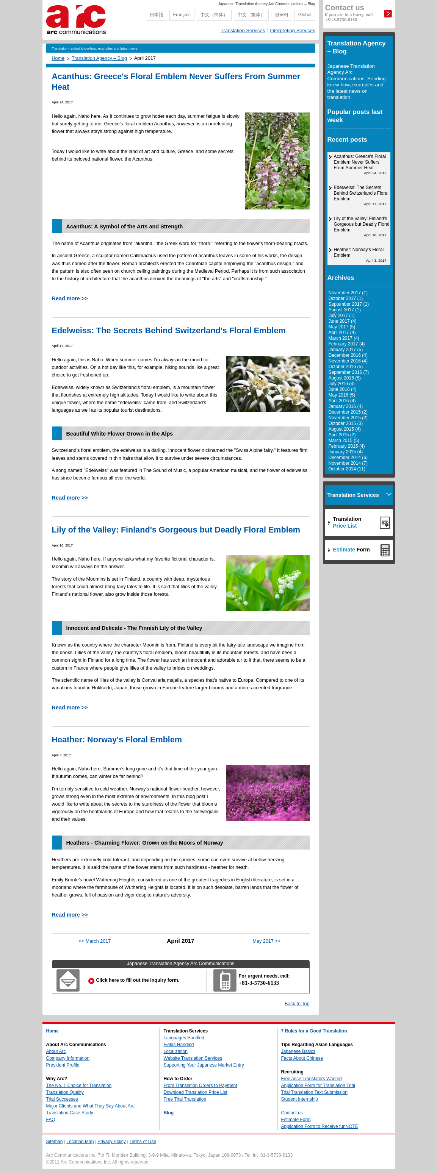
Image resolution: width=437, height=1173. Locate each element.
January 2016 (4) (346, 406)
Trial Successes (62, 1099)
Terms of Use (142, 1141)
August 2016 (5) (345, 378)
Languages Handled (184, 1037)
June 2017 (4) (343, 321)
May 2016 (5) (342, 395)
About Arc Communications (76, 1044)
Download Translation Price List (195, 1092)
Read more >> (70, 298)
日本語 (156, 14)
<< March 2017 (94, 941)
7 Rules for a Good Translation (314, 1031)
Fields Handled (179, 1044)
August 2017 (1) (345, 309)
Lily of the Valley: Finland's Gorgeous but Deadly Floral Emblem (176, 529)
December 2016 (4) (348, 355)
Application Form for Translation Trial (318, 1085)
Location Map (80, 1141)
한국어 (281, 14)
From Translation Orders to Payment (200, 1085)
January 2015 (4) (346, 452)
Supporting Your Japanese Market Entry (204, 1065)
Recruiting (292, 1072)
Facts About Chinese (302, 1058)
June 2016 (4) (343, 389)
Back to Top (297, 1003)
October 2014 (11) (347, 469)
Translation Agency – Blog (99, 58)
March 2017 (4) (344, 338)
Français (182, 14)
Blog (169, 1112)
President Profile (63, 1065)
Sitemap (54, 1141)
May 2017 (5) (342, 327)
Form (351, 550)
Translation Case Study (69, 1112)
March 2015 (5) (344, 440)
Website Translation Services (193, 1058)
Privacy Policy (111, 1141)
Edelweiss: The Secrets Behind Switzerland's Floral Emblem (169, 330)
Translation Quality (65, 1092)
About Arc (56, 1051)
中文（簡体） (214, 14)
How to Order (178, 1078)
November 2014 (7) (348, 463)
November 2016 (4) (348, 361)
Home (58, 58)
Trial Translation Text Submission (314, 1092)
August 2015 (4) (345, 429)
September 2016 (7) (349, 372)
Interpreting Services (292, 30)
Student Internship (299, 1099)
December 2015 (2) (348, 412)
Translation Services (243, 30)
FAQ (50, 1119)
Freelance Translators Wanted (311, 1078)
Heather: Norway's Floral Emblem (117, 739)
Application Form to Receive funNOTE (319, 1126)
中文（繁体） (251, 14)
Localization (176, 1051)
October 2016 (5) (346, 366)
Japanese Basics (298, 1051)
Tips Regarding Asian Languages (317, 1044)
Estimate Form (296, 1119)
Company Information (68, 1058)
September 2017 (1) (349, 304)
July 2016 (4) (342, 383)
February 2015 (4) (347, 446)
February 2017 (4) (347, 344)
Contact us (349, 12)
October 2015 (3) (346, 423)
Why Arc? (56, 1078)
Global (305, 14)
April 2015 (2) (342, 434)
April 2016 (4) (342, 400)
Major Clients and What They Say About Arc (90, 1106)
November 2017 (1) (348, 292)
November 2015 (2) (348, 417)
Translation (347, 522)
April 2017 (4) (342, 332)
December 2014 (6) (348, 457)
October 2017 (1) (346, 298)
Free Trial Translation (185, 1099)
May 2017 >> (266, 941)
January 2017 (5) (346, 349)
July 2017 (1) (342, 315)
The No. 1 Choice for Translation (79, 1085)
